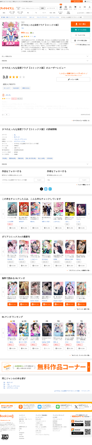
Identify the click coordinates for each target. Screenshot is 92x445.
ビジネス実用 (60, 12)
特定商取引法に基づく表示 (60, 427)
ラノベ (44, 12)
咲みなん (78, 259)
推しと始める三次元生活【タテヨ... (69, 298)
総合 (4, 12)
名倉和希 (72, 259)
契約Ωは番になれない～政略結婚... (81, 338)
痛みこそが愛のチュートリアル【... (34, 298)
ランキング (22, 423)
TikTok (20, 434)
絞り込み (18, 8)
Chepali (55, 300)
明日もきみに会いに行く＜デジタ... (57, 339)
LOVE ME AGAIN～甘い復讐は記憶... (24, 298)
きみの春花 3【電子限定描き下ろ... (58, 256)
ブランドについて (57, 419)
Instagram (21, 432)
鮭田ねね (67, 259)
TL (36, 12)
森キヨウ (21, 342)
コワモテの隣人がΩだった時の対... (34, 339)
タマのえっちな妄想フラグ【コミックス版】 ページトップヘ (72, 391)
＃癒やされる (25, 88)
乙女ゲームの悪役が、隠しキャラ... (23, 339)
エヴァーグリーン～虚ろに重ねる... (80, 298)
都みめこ (32, 221)
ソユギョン (79, 300)
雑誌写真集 (68, 12)
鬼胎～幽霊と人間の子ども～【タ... (46, 298)
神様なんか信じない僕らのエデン (11, 339)
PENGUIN (44, 300)
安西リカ (44, 221)
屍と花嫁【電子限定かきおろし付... (23, 219)
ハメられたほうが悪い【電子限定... (57, 219)
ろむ (22, 28)
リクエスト (38, 432)
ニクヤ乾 (32, 342)
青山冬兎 (9, 259)
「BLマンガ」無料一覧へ (83, 309)
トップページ (22, 417)
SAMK (48, 342)
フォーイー (68, 300)
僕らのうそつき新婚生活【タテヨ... (11, 298)
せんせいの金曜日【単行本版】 (69, 338)
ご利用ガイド (89, 12)
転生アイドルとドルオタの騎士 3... (46, 257)
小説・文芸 (52, 12)
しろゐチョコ (33, 259)
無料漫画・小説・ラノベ (25, 419)
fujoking (44, 342)
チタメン (21, 300)
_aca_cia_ (8, 95)
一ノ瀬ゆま (10, 342)
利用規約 (55, 423)
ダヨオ (66, 342)
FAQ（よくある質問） (41, 427)
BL (28, 12)
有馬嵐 (55, 259)
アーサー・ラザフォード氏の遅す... (69, 257)
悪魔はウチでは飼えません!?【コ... (69, 219)
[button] (12, 228)
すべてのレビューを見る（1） (81, 120)
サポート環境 (39, 425)
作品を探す (38, 419)
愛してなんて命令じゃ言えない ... (11, 257)
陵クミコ (49, 221)
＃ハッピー (7, 88)
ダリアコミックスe (19, 141)
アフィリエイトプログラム (42, 434)
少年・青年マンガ (12, 12)
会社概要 (55, 417)
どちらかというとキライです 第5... (23, 257)
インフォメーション (41, 429)
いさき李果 (10, 221)
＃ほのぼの (16, 88)
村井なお (26, 342)
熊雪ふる (55, 342)
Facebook (21, 438)
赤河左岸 (21, 221)
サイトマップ (56, 430)
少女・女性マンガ (20, 12)
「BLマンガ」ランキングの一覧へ (80, 355)
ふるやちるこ (56, 221)
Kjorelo (32, 300)
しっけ (78, 221)
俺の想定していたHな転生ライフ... (34, 219)
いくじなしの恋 (11, 217)
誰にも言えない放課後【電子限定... (80, 257)
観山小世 (21, 259)
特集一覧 (21, 421)
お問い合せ (38, 430)
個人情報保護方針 (57, 425)
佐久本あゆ (45, 259)
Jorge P (60, 300)
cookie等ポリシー (57, 429)
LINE (20, 428)
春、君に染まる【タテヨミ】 (57, 297)
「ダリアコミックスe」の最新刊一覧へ (79, 270)
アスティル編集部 (85, 342)
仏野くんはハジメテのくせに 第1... (35, 257)
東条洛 (78, 342)
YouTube (21, 436)
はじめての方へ (81, 12)
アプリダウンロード (41, 421)
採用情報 (55, 421)
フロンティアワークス (20, 139)
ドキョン (9, 300)
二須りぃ (67, 221)
